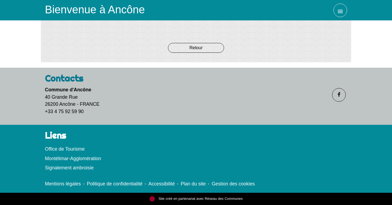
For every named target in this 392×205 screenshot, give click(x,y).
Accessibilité (161, 184)
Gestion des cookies (233, 184)
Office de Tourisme (65, 149)
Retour (196, 47)
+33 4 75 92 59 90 (64, 111)
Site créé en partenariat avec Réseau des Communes (196, 199)
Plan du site (193, 184)
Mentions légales (63, 184)
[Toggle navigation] (340, 10)
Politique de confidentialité (114, 184)
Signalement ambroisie (69, 167)
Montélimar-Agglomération (73, 158)
